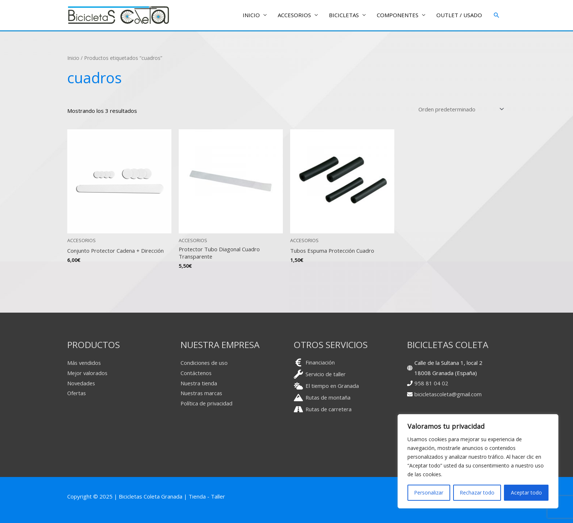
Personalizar (428, 492)
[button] (496, 15)
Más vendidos (84, 363)
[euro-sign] (314, 362)
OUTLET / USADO (459, 15)
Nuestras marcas (202, 393)
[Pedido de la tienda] (459, 109)
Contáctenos (196, 373)
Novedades (81, 383)
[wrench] (320, 374)
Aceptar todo (526, 492)
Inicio (73, 57)
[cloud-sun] (327, 386)
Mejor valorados (88, 373)
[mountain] (323, 397)
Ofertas (77, 393)
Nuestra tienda (199, 383)
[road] (323, 409)
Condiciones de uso (205, 363)
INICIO (251, 15)
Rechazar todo (477, 492)
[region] (478, 461)
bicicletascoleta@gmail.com (448, 394)
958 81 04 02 (431, 383)
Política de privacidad (207, 403)
